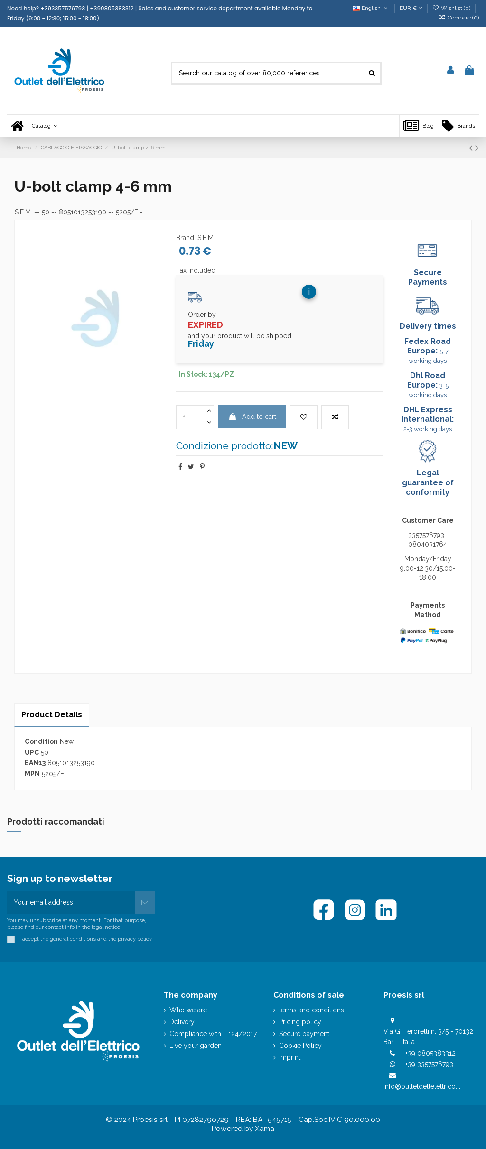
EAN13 (35, 763)
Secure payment (304, 1034)
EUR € (411, 8)
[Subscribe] (145, 902)
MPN (32, 774)
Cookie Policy (300, 1045)
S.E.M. (23, 212)
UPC (32, 752)
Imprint (289, 1057)
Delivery (182, 1022)
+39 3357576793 (429, 1064)
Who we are (188, 1010)
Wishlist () (452, 8)
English (371, 8)
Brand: (186, 237)
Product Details (51, 714)
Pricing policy (300, 1022)
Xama (264, 1128)
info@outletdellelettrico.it (421, 1086)
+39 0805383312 (430, 1053)
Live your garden (195, 1045)
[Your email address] (71, 902)
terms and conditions (311, 1010)
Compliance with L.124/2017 (213, 1034)
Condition (41, 741)
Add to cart (252, 416)
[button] (44, 126)
